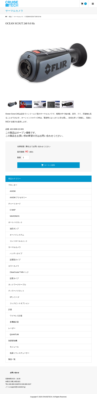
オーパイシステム (17, 235)
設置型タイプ (15, 260)
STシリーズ (14, 297)
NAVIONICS (14, 216)
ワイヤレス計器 (16, 316)
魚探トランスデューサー (19, 353)
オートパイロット (15, 222)
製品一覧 (11, 359)
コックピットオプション (19, 303)
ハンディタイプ (16, 253)
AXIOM (13, 191)
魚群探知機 (12, 341)
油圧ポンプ (14, 229)
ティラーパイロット (16, 291)
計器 (10, 309)
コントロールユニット (19, 241)
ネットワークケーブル (17, 285)
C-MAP (13, 210)
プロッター (12, 185)
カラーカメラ (13, 266)
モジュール (14, 347)
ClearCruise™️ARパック (19, 272)
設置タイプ (14, 278)
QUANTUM (14, 334)
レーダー (11, 328)
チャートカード (14, 204)
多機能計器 (14, 322)
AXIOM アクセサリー (18, 197)
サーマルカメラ (14, 247)
